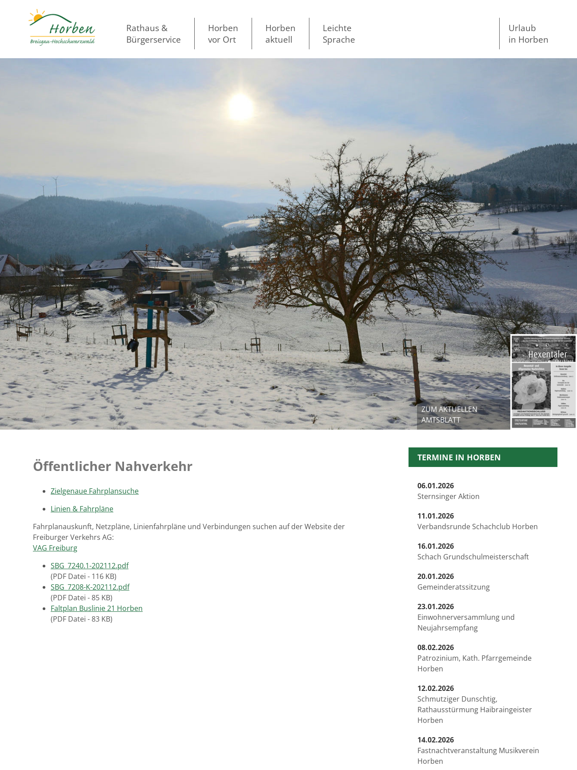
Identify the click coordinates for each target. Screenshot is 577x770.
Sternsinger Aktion (448, 491)
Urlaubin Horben (529, 33)
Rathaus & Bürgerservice (153, 33)
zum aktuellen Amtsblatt (449, 414)
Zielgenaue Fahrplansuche (95, 491)
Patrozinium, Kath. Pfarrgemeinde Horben (474, 658)
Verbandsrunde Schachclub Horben (477, 521)
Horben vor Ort (223, 33)
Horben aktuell (280, 33)
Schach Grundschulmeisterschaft (473, 551)
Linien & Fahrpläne (82, 509)
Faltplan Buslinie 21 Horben (97, 608)
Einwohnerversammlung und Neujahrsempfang (466, 617)
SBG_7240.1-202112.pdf (89, 566)
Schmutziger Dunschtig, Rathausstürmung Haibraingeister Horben (474, 704)
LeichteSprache (339, 33)
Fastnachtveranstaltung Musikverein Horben (478, 750)
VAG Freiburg (55, 548)
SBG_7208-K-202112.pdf (90, 587)
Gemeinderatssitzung (453, 581)
